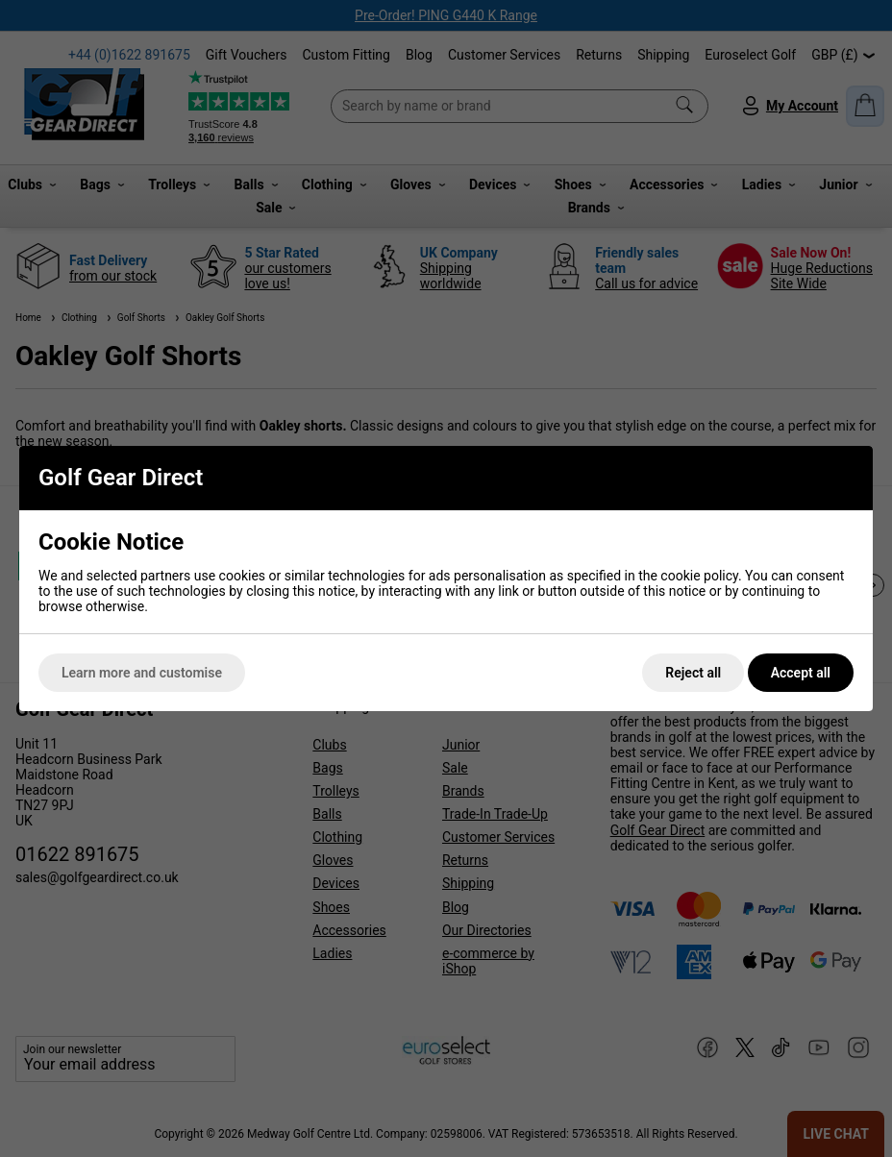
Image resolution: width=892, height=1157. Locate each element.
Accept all (800, 672)
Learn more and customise (142, 672)
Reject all (693, 672)
